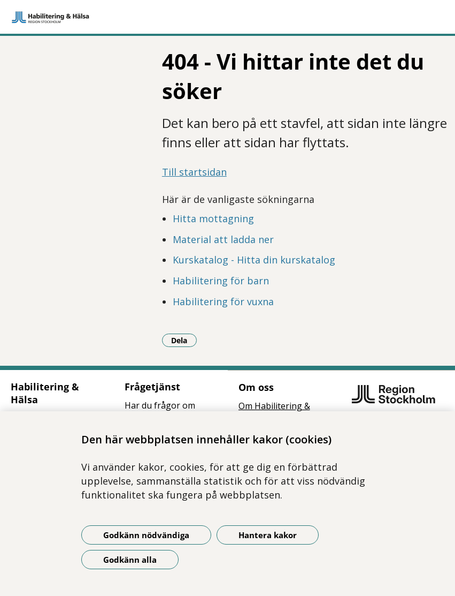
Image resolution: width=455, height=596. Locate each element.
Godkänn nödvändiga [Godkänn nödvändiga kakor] (146, 535)
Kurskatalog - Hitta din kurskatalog (254, 259)
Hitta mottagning (213, 218)
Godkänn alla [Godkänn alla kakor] (130, 559)
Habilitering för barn (221, 280)
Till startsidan (194, 171)
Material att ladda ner (223, 239)
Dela (184, 340)
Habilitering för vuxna (223, 301)
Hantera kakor (267, 535)
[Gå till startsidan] (227, 17)
